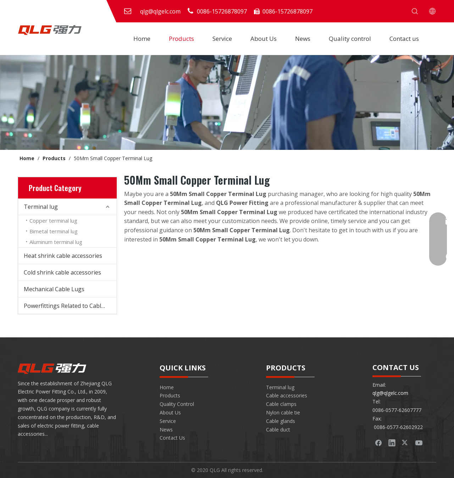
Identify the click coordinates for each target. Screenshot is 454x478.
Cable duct (278, 429)
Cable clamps (281, 404)
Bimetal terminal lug (53, 231)
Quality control (350, 38)
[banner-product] (227, 102)
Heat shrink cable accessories (63, 256)
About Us (263, 38)
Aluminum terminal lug (55, 241)
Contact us (404, 38)
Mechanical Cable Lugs (54, 289)
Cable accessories (286, 395)
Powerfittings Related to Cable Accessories (70, 306)
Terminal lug (41, 207)
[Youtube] (419, 442)
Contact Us (172, 437)
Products (181, 38)
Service (222, 38)
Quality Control (177, 404)
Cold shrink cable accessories (62, 272)
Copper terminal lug (53, 220)
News (302, 38)
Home (141, 38)
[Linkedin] (392, 442)
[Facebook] (378, 442)
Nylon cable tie (283, 412)
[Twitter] (405, 442)
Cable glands (280, 421)
